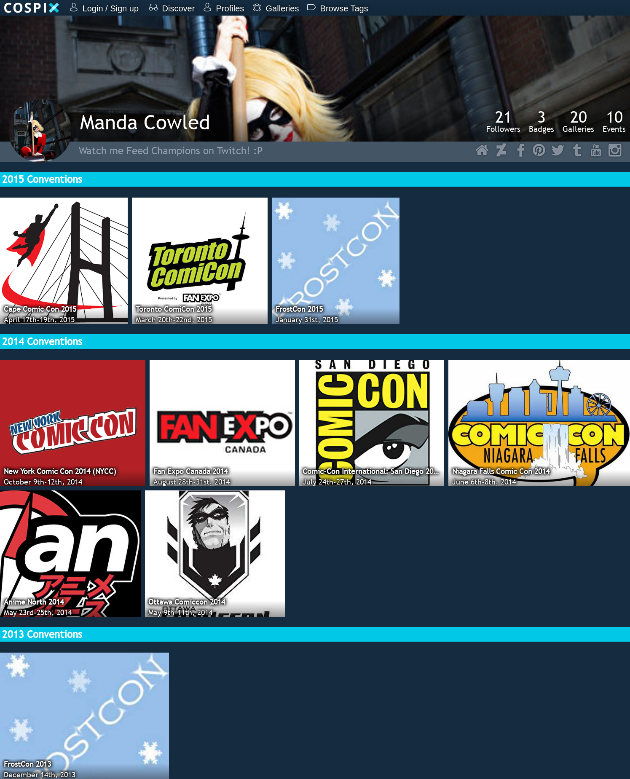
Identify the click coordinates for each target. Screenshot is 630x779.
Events (614, 121)
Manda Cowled (145, 122)
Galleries (578, 121)
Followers (503, 121)
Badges (541, 121)
